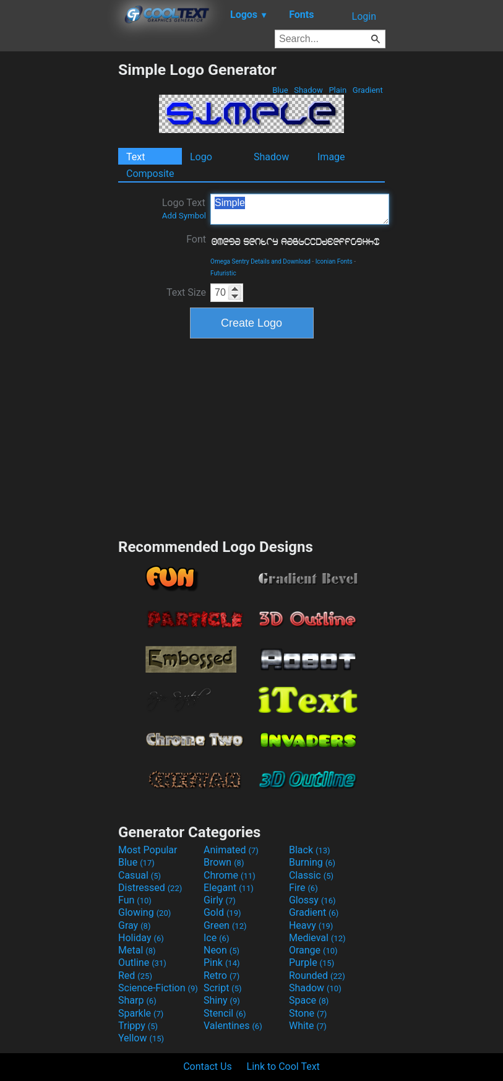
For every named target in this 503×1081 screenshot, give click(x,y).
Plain (337, 90)
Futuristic (223, 273)
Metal (137, 950)
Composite (150, 173)
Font (196, 239)
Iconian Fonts (334, 261)
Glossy (312, 900)
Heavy (311, 925)
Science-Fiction (158, 988)
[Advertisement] (58, 246)
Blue (280, 90)
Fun (135, 900)
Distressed (150, 888)
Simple (299, 209)
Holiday (141, 938)
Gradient (368, 90)
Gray (134, 925)
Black (309, 850)
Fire (303, 888)
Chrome (230, 875)
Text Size (186, 292)
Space (309, 1000)
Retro (221, 975)
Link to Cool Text (283, 1066)
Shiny (222, 1000)
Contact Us (207, 1066)
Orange (313, 950)
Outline (142, 962)
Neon (221, 950)
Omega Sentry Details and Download (260, 261)
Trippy (138, 1025)
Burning (312, 862)
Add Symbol (184, 215)
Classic (311, 875)
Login (364, 16)
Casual (139, 875)
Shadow (308, 90)
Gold (222, 912)
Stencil (225, 1013)
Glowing (144, 912)
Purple (311, 962)
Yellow (141, 1038)
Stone (308, 1013)
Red (135, 975)
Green (225, 925)
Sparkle (140, 1013)
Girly (220, 900)
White (308, 1025)
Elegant (229, 888)
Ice (216, 938)
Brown (224, 862)
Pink (222, 962)
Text (135, 157)
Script (223, 988)
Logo (201, 157)
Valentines (233, 1025)
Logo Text (184, 208)
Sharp (137, 1000)
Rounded (317, 975)
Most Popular (148, 850)
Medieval (317, 938)
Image (331, 157)
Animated (231, 850)
